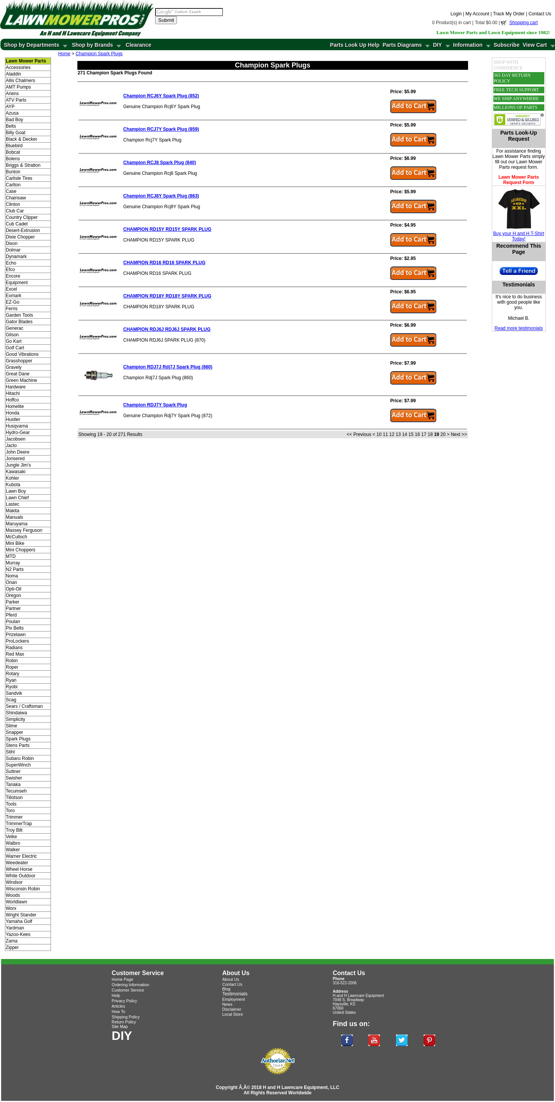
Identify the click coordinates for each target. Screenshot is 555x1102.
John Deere (17, 452)
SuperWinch (18, 765)
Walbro (13, 843)
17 (423, 434)
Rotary (12, 673)
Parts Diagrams (402, 45)
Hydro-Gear (18, 432)
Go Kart (13, 341)
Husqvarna (17, 426)
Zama (12, 941)
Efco (10, 269)
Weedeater (17, 862)
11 (385, 434)
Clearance (138, 45)
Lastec (12, 504)
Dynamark (16, 256)
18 (429, 434)
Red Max (15, 654)
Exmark (13, 295)
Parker (12, 602)
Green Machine (21, 380)
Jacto (11, 445)
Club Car (15, 211)
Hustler (13, 419)
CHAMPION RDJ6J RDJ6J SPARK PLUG (167, 329)
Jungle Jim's (18, 465)
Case (11, 191)
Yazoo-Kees (18, 934)
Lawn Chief (17, 497)
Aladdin (13, 74)
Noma (12, 576)
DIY (437, 45)
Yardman (15, 928)
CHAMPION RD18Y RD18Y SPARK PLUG (167, 296)
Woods (13, 895)
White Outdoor (20, 875)
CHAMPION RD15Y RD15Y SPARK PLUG (167, 229)
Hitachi (13, 393)
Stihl (10, 752)
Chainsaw (16, 198)
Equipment (17, 282)
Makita (12, 510)
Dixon (12, 243)
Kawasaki (15, 471)
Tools (11, 804)
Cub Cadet (17, 224)
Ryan (11, 680)
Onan (11, 582)
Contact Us (540, 13)
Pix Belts (15, 628)
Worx (11, 908)
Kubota (13, 484)
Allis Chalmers (20, 80)
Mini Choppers (20, 550)
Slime (11, 726)
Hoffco (12, 400)
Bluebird (14, 145)
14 (404, 434)
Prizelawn (16, 634)
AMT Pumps (18, 87)
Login (456, 13)
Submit (166, 20)
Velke (11, 836)
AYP (10, 106)
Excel (11, 289)
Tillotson (14, 797)
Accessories (18, 67)
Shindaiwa (16, 712)
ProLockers (17, 641)
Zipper (12, 947)
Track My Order (509, 13)
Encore (13, 276)
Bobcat (13, 152)
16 (417, 434)
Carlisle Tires (19, 178)
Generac (14, 328)
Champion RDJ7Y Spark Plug (155, 405)
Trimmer (14, 817)
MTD (11, 556)
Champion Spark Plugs (99, 53)
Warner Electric (21, 856)
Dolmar (13, 250)
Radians (14, 647)
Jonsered (15, 458)
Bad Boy (14, 119)
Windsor (14, 882)
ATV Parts (16, 100)
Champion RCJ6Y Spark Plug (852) (161, 96)
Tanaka (13, 784)
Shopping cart (523, 22)
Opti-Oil (13, 589)
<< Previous (359, 434)
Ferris (12, 308)
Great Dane (17, 374)
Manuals (14, 517)
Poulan (13, 621)
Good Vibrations (22, 354)
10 (379, 434)
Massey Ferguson (24, 530)
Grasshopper (19, 360)
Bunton (13, 171)
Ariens (12, 93)
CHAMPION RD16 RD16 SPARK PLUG (164, 262)
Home (64, 53)
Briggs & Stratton (23, 165)
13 (398, 434)
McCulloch (16, 536)
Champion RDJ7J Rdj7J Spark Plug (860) (168, 367)
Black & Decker (21, 139)
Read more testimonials (518, 328)
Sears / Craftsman (24, 706)
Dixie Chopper (20, 237)
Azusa (12, 113)
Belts (11, 126)
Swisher (14, 778)
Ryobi (12, 686)
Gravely (13, 367)
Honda (12, 413)
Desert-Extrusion (23, 230)
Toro (10, 810)
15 (410, 434)
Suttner (13, 771)
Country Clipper (22, 217)
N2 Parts (15, 569)
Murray (13, 563)
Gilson (12, 334)
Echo (11, 263)
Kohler (12, 478)
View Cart (534, 45)
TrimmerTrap (19, 823)
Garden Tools (19, 315)
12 (391, 434)
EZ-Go (12, 302)
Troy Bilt (14, 830)
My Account (477, 13)
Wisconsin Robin (23, 888)
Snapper (14, 732)
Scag (11, 699)
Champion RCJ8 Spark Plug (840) (159, 162)
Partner (13, 608)
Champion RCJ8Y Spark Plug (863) (161, 196)
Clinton (13, 204)
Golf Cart (15, 347)
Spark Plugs (18, 739)
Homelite (15, 406)
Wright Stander (21, 915)
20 (442, 434)
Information (468, 45)
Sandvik (14, 693)
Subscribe (507, 45)
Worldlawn (16, 902)
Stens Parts (17, 745)
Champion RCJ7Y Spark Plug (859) (161, 129)
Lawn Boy (16, 491)
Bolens (13, 158)
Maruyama (17, 523)
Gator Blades (19, 321)
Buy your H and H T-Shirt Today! (518, 236)
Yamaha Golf (19, 921)
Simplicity (15, 719)
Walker (13, 849)
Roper (12, 667)
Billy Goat (15, 132)
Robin (12, 660)
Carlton (13, 185)
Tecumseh (16, 791)
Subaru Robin (20, 758)
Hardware (16, 387)
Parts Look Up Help (355, 45)
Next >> (459, 434)
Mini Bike (15, 543)
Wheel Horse (19, 869)
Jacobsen (15, 439)
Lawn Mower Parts (511, 156)
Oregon (13, 595)
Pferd (11, 615)
